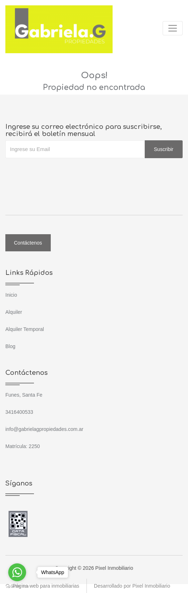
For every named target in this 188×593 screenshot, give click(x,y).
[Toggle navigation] (173, 28)
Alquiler (13, 312)
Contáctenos (28, 243)
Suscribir (163, 149)
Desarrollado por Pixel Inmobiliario (132, 586)
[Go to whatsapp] (17, 572)
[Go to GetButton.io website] (17, 586)
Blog (10, 346)
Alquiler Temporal (24, 329)
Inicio (11, 295)
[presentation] (59, 172)
